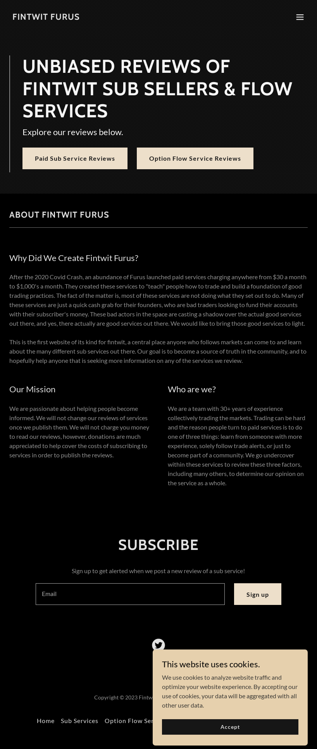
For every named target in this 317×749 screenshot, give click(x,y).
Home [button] (46, 720)
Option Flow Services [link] (137, 720)
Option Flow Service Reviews (195, 158)
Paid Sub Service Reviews (75, 158)
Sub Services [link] (79, 720)
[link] (46, 17)
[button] (300, 17)
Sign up (257, 594)
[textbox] (130, 594)
